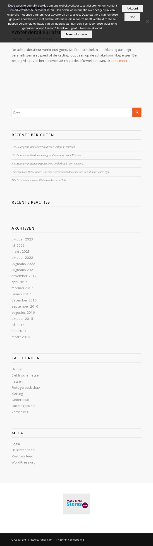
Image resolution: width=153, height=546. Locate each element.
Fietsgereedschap (26, 387)
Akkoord (132, 8)
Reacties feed (22, 456)
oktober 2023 (22, 239)
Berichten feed (23, 450)
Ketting (17, 393)
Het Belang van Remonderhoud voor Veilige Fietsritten (43, 146)
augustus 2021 (23, 269)
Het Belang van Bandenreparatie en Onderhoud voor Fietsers (47, 163)
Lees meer (121, 60)
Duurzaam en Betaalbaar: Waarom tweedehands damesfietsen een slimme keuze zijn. (61, 172)
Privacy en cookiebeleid (69, 539)
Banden (17, 369)
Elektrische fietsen (26, 375)
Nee (132, 17)
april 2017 (19, 282)
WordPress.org (24, 462)
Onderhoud (20, 399)
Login (16, 444)
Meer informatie (76, 34)
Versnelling (20, 412)
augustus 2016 (23, 312)
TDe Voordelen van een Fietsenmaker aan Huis (39, 180)
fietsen (17, 381)
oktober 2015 (22, 318)
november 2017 (24, 275)
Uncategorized (23, 405)
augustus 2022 (23, 263)
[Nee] (147, 21)
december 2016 (24, 300)
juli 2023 (18, 245)
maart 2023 (21, 251)
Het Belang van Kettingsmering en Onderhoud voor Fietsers (46, 155)
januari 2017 (21, 294)
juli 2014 (18, 324)
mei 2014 (19, 330)
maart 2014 (21, 336)
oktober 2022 (22, 257)
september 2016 (25, 306)
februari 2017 (22, 288)
